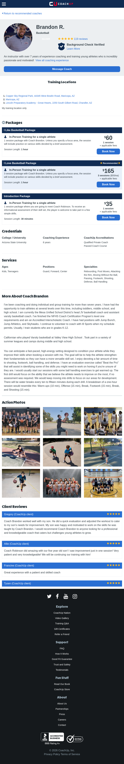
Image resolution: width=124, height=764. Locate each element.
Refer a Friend (62, 634)
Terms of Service (70, 754)
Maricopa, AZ (12, 99)
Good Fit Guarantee (62, 659)
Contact (62, 725)
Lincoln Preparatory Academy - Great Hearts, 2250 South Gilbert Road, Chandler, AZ (49, 103)
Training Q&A (62, 623)
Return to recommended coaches (22, 13)
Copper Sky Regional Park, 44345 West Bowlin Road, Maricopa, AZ (40, 96)
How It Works (62, 653)
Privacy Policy (52, 754)
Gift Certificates (62, 629)
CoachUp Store (62, 689)
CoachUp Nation (62, 613)
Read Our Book (62, 684)
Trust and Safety (62, 664)
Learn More (73, 48)
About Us (62, 703)
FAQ (62, 648)
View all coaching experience (52, 60)
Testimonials (62, 670)
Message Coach (62, 69)
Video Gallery (62, 618)
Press (62, 714)
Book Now (108, 151)
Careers (62, 719)
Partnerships (62, 709)
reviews (81, 39)
